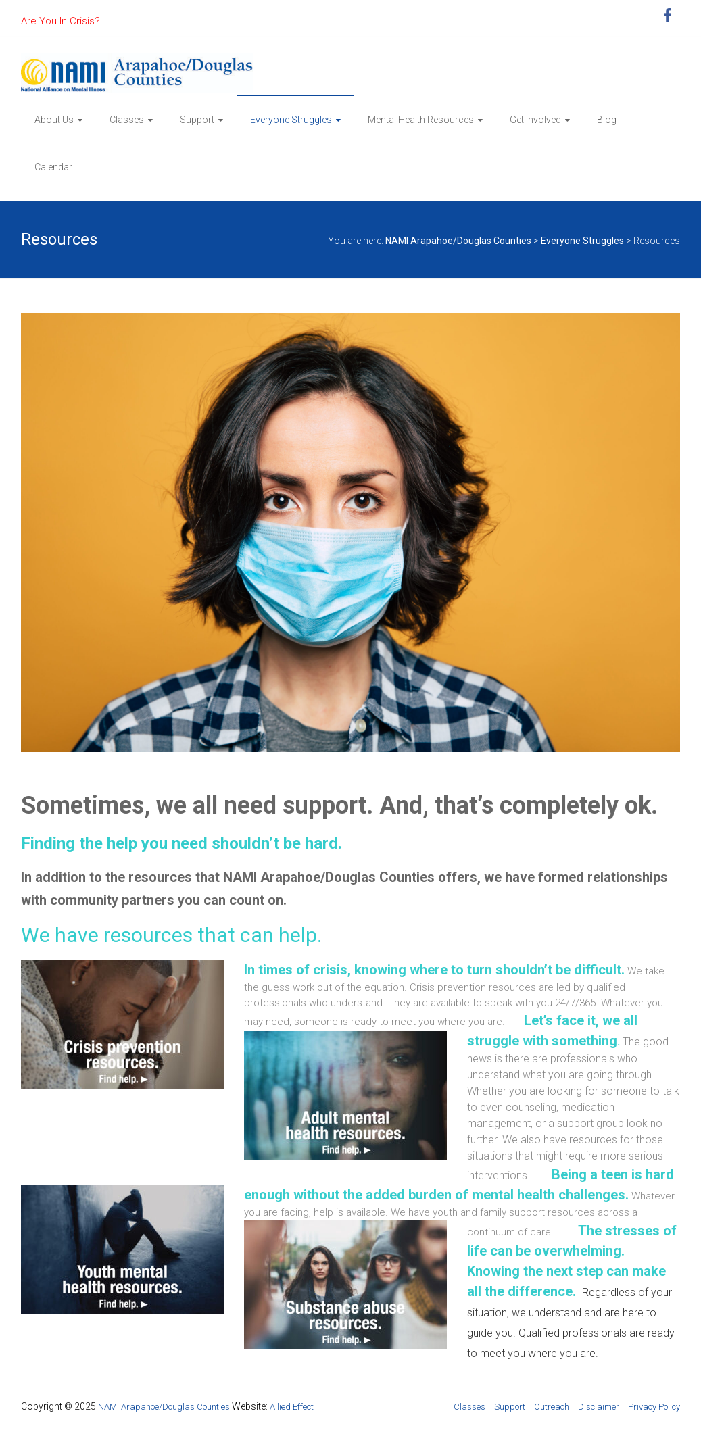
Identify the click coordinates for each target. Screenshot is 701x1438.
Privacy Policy (654, 1407)
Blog (607, 119)
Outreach (551, 1407)
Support (197, 119)
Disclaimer (598, 1407)
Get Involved (535, 119)
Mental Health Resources (421, 119)
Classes (127, 119)
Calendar (53, 167)
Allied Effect (292, 1407)
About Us (54, 119)
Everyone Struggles (291, 119)
